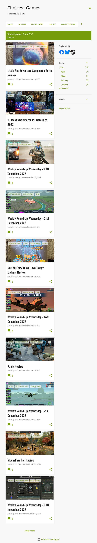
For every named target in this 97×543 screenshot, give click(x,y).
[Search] (89, 8)
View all (11, 37)
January (64, 85)
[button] (50, 84)
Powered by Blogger (48, 539)
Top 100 (52, 24)
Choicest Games (24, 7)
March (63, 76)
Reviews (22, 24)
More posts (30, 531)
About (10, 24)
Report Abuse (64, 108)
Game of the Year (67, 24)
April (63, 72)
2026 (61, 68)
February (64, 80)
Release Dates (37, 24)
